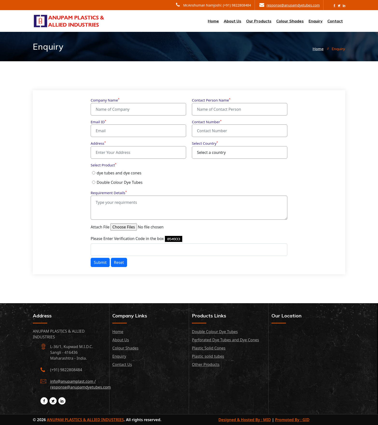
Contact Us (122, 364)
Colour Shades (290, 21)
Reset (119, 262)
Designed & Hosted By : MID (244, 419)
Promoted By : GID (292, 419)
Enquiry (316, 21)
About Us (232, 21)
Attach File (100, 227)
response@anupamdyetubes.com (289, 5)
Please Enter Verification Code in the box (127, 238)
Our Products (258, 21)
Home (213, 21)
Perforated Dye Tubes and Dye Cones (225, 340)
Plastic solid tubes (208, 356)
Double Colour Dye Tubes (119, 182)
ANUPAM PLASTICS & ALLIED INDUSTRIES (85, 419)
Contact (335, 21)
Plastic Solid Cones (208, 348)
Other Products (205, 364)
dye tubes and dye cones (119, 173)
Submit (100, 262)
